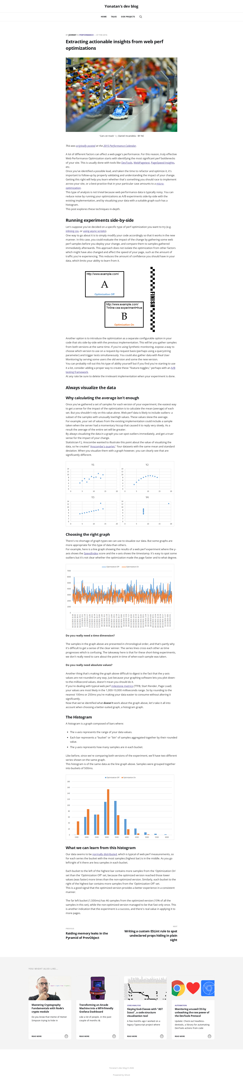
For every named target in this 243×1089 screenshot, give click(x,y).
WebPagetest (142, 162)
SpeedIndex (91, 553)
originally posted (85, 146)
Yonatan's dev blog (121, 6)
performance (86, 35)
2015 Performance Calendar (119, 146)
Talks (114, 16)
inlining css (72, 231)
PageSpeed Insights (162, 162)
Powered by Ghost (121, 1075)
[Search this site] (140, 16)
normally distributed (104, 854)
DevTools (126, 162)
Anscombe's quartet (102, 446)
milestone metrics (122, 686)
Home (104, 16)
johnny (72, 35)
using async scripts (94, 231)
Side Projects (128, 16)
